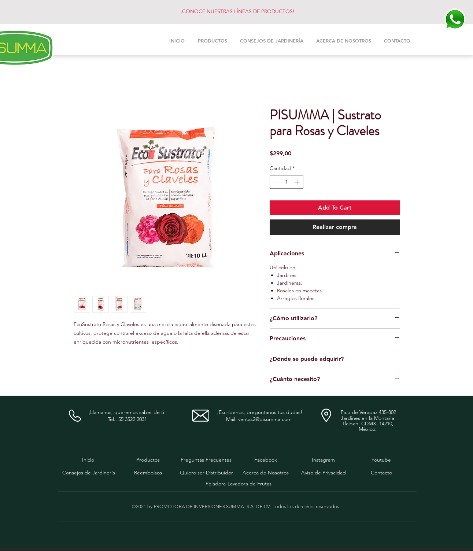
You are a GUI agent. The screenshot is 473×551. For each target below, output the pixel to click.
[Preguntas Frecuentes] (206, 460)
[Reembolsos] (148, 473)
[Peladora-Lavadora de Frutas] (239, 484)
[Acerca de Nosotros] (266, 473)
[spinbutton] (286, 181)
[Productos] (148, 460)
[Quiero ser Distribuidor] (206, 473)
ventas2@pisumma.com (265, 419)
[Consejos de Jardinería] (88, 473)
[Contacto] (381, 473)
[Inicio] (88, 460)
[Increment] (297, 181)
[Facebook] (266, 460)
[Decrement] (275, 181)
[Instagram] (324, 460)
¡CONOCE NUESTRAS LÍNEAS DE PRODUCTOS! (237, 11)
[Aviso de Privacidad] (324, 473)
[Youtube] (381, 460)
